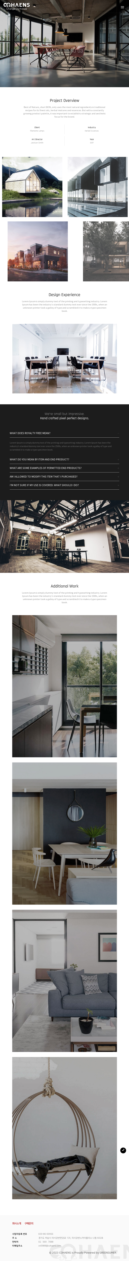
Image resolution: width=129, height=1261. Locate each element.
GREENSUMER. (108, 1252)
